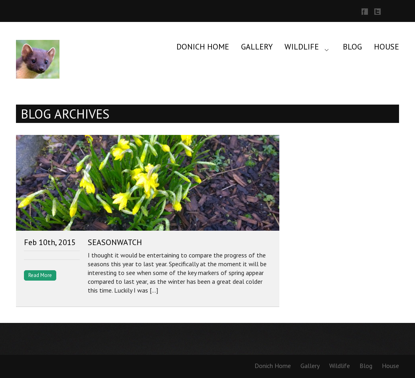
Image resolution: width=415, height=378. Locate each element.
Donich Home (202, 47)
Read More (40, 275)
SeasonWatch (115, 242)
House (386, 47)
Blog (352, 47)
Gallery (257, 47)
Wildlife (302, 47)
